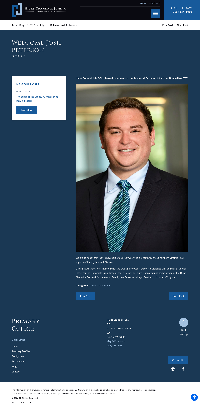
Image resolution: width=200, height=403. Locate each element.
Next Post (178, 296)
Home (15, 346)
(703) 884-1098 (182, 11)
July (42, 25)
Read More (26, 110)
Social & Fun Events (100, 285)
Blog (143, 3)
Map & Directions (116, 341)
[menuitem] (38, 346)
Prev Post (85, 296)
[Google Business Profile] (173, 369)
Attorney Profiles (21, 351)
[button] (194, 397)
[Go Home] (14, 25)
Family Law (18, 356)
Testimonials (19, 361)
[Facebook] (183, 369)
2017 (32, 25)
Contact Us (178, 360)
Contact (154, 3)
